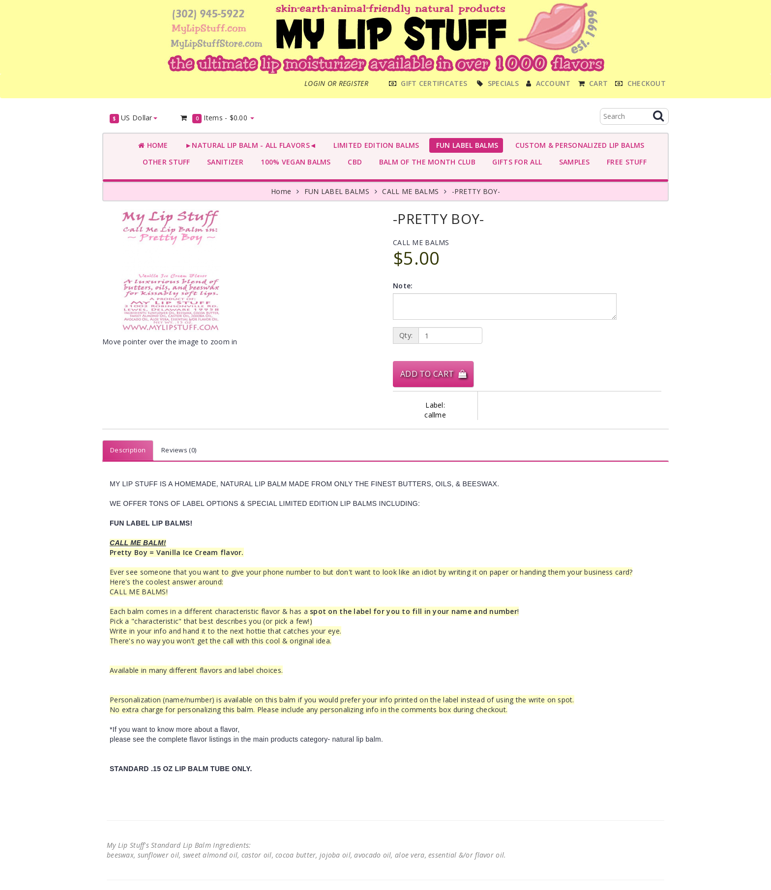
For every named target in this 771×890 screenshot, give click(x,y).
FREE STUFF (625, 162)
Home (153, 145)
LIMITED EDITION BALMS (374, 145)
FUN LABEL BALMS (465, 145)
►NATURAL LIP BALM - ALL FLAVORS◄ (249, 145)
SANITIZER (223, 162)
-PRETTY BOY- (476, 191)
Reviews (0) (178, 449)
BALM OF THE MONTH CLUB (425, 162)
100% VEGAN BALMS (294, 162)
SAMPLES (572, 162)
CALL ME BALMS (410, 191)
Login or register (336, 83)
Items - (217, 118)
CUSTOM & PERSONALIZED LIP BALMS (577, 145)
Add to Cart (433, 373)
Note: (403, 285)
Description (128, 449)
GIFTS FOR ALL (515, 162)
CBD (353, 162)
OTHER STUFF (164, 162)
